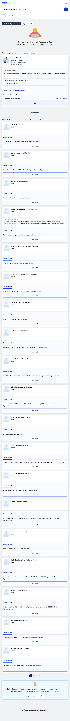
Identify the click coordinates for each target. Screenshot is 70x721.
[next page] (42, 676)
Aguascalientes (28, 24)
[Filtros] (4, 15)
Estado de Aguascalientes (11, 24)
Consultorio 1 (7, 90)
